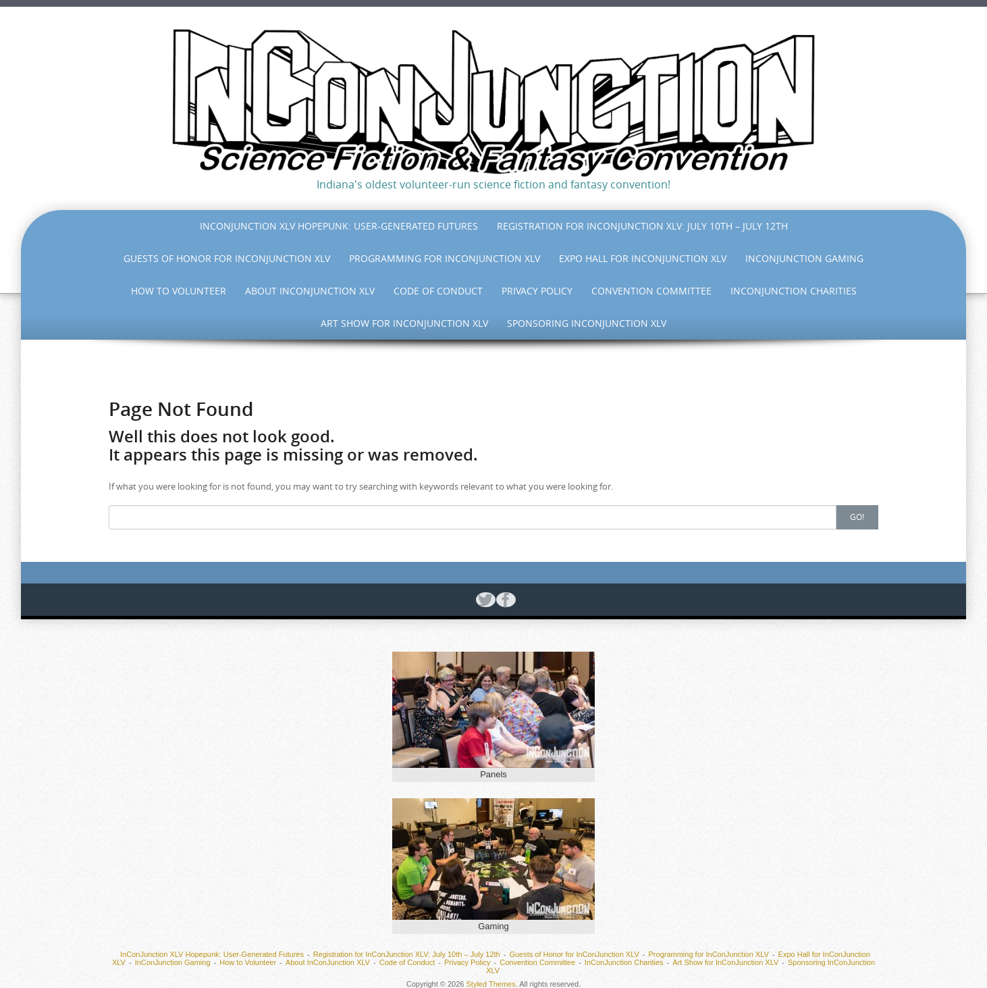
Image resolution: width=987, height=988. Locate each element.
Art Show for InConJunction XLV (404, 323)
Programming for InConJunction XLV (444, 258)
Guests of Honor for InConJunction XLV (227, 258)
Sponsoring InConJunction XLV (586, 323)
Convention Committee (651, 290)
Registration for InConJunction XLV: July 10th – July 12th (642, 225)
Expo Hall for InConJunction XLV (642, 258)
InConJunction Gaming (804, 258)
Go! (857, 516)
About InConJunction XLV (310, 290)
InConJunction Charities (793, 290)
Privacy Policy (537, 290)
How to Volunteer (178, 290)
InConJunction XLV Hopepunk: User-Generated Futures (339, 225)
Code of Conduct (438, 290)
